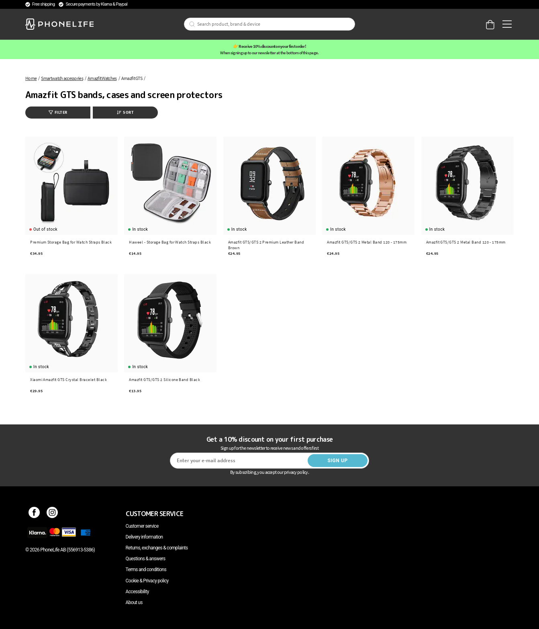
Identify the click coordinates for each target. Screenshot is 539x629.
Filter (58, 112)
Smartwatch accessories (62, 78)
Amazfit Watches (102, 78)
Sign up (337, 460)
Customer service (142, 526)
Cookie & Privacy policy (147, 581)
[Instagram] (52, 513)
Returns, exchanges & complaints (157, 548)
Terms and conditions (146, 569)
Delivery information (144, 537)
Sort (125, 112)
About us (134, 602)
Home (31, 78)
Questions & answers (145, 558)
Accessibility (137, 591)
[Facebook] (34, 513)
